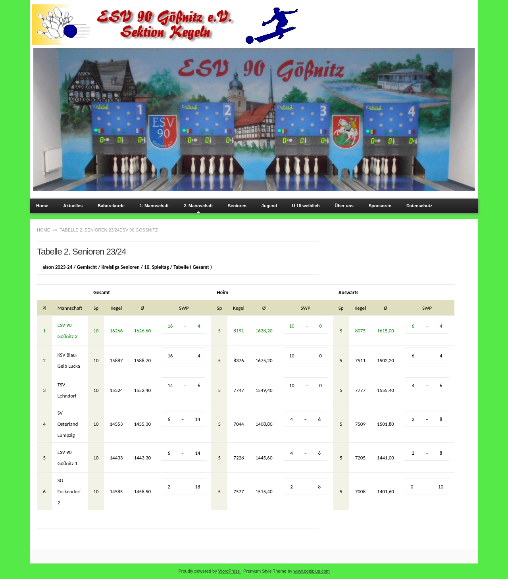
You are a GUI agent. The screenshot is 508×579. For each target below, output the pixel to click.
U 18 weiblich (306, 205)
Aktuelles (73, 205)
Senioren (237, 205)
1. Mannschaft (154, 205)
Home (42, 205)
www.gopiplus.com (311, 571)
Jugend (269, 205)
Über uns (344, 205)
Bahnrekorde (111, 205)
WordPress (229, 571)
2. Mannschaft (198, 205)
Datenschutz (419, 205)
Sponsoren (380, 205)
